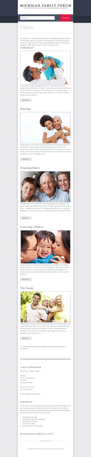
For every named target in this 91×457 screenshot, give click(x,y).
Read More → (26, 100)
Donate (65, 18)
